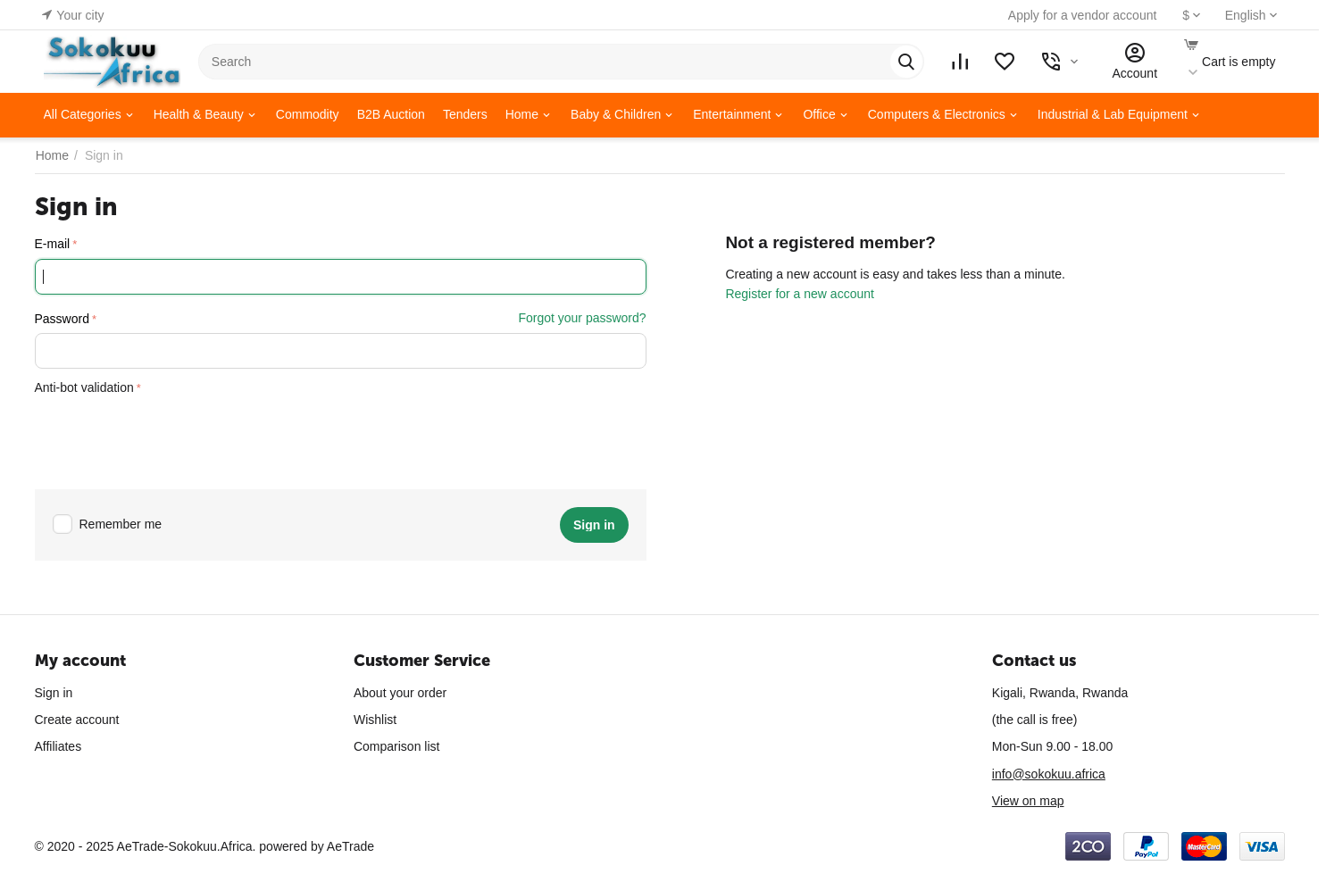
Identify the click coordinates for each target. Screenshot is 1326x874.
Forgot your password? (582, 318)
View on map (1028, 801)
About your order (400, 693)
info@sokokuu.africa (1048, 774)
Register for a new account (799, 294)
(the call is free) (1035, 719)
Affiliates (58, 746)
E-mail (53, 244)
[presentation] (170, 436)
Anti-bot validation (84, 387)
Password (62, 319)
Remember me (108, 524)
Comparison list (396, 746)
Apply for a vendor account (1078, 15)
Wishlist (375, 719)
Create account (77, 719)
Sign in (54, 693)
